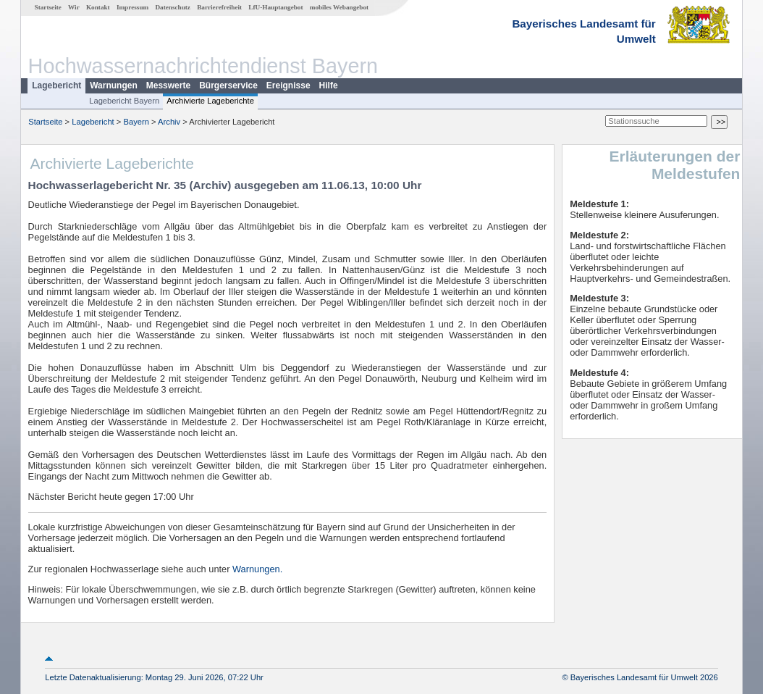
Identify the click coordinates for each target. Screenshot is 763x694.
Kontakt (98, 7)
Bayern (135, 121)
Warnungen (114, 85)
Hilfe (328, 85)
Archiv (169, 121)
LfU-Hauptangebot (275, 7)
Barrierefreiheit (219, 7)
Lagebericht (56, 85)
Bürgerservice (228, 85)
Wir (74, 7)
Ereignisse (288, 85)
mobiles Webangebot (339, 7)
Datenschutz (172, 7)
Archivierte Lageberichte (210, 100)
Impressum (132, 7)
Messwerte (168, 85)
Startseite (48, 7)
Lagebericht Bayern (124, 100)
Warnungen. (257, 569)
